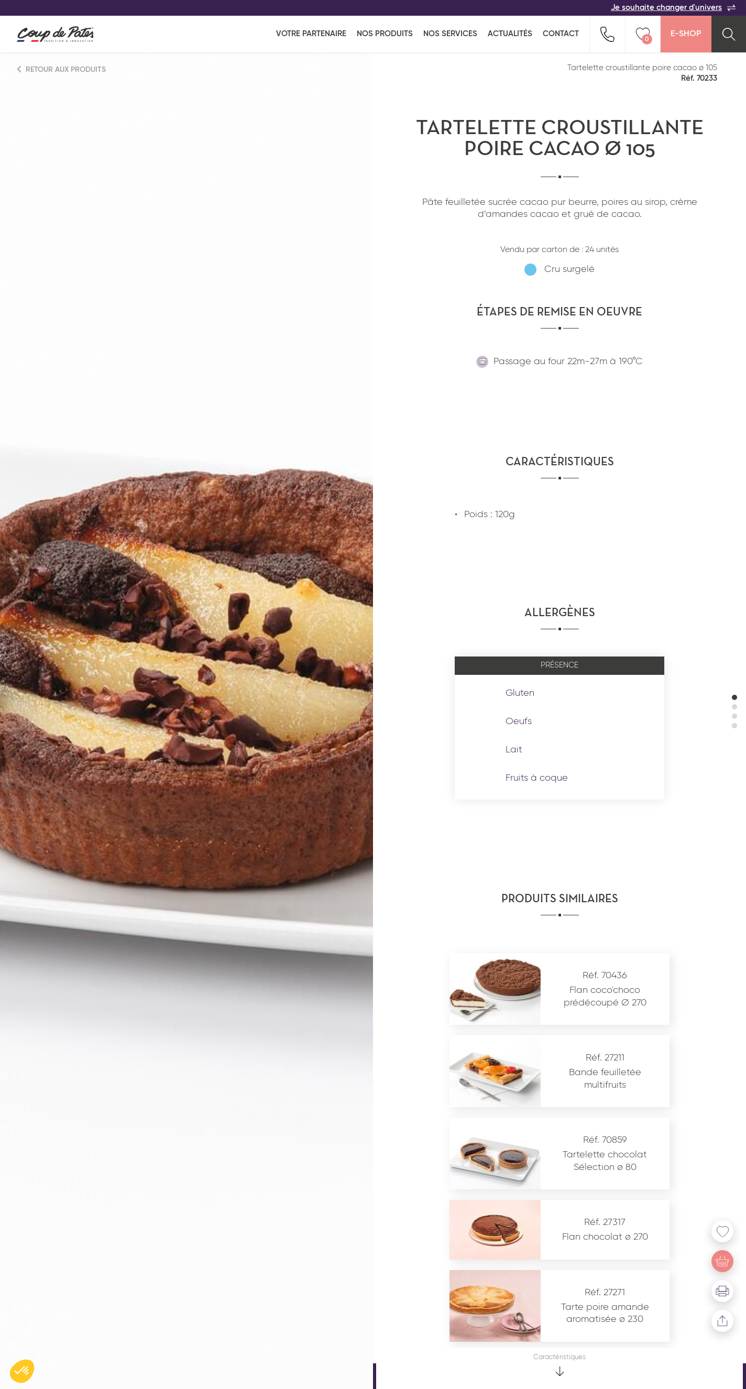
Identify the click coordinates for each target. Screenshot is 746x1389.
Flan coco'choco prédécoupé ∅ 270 (605, 996)
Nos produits (385, 34)
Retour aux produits (61, 69)
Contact (561, 34)
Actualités (510, 34)
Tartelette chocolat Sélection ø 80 (605, 1161)
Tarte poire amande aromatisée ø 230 (605, 1313)
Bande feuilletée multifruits (605, 1078)
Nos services (450, 34)
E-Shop (686, 34)
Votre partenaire (311, 34)
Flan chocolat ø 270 (605, 1237)
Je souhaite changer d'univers (673, 8)
